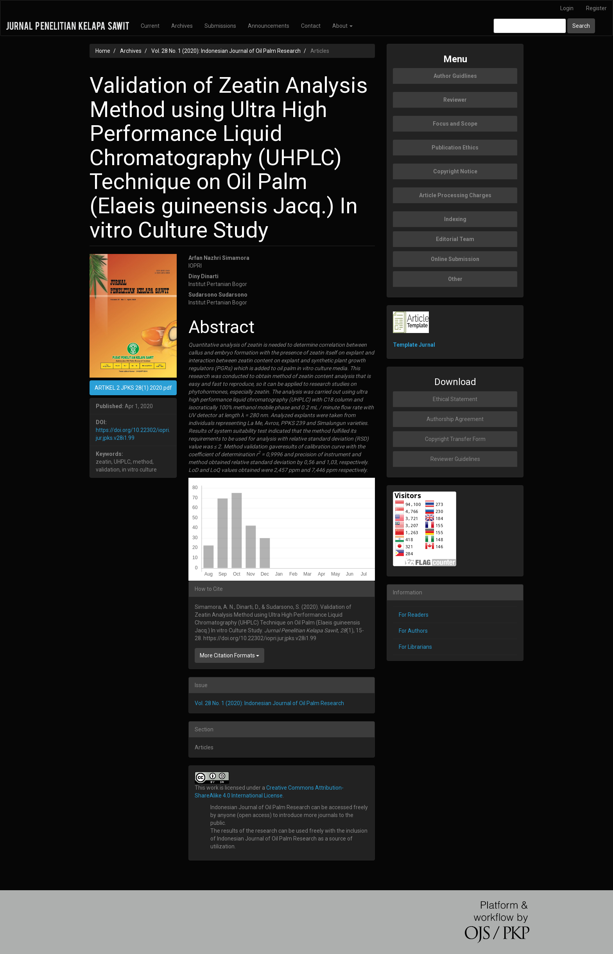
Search (581, 26)
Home (102, 51)
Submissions (220, 26)
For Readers (413, 615)
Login (567, 8)
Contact (311, 26)
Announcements (268, 26)
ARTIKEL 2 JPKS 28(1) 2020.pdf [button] (133, 388)
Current (150, 26)
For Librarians (415, 647)
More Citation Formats (229, 655)
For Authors (413, 631)
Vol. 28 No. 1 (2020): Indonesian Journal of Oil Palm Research (226, 51)
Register (596, 8)
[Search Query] (529, 25)
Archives (182, 26)
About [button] (342, 26)
